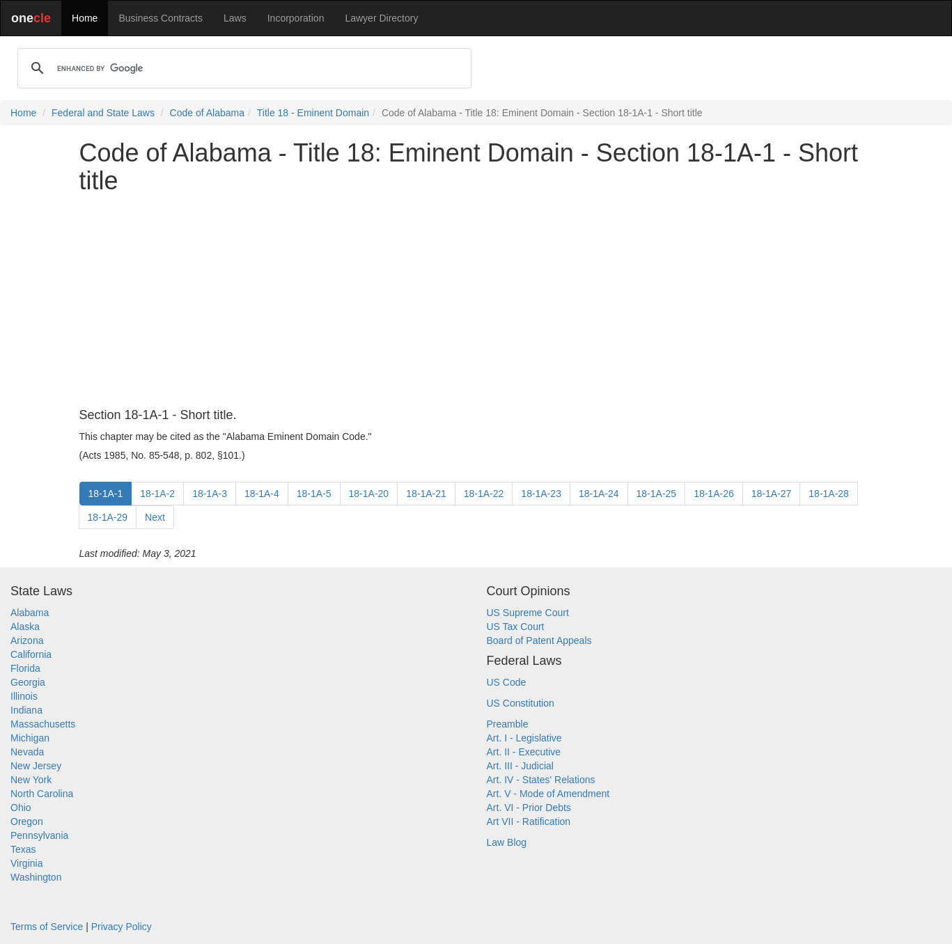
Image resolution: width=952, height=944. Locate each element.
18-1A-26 (714, 493)
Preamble (508, 724)
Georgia (27, 682)
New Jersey (35, 765)
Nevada (27, 751)
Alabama (29, 612)
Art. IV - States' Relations (541, 779)
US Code (506, 682)
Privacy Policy (121, 926)
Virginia (26, 863)
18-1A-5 (314, 493)
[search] (242, 68)
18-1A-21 (426, 493)
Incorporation (296, 18)
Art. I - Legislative (524, 738)
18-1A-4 (261, 493)
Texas (23, 849)
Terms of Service (46, 926)
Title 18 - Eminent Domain (313, 112)
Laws (235, 18)
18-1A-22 (484, 493)
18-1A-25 (657, 493)
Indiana (26, 710)
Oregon (26, 821)
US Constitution (520, 703)
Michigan (29, 738)
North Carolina (41, 793)
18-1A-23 (541, 493)
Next (155, 517)
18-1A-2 (157, 493)
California (31, 654)
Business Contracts (160, 18)
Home (84, 18)
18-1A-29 (108, 517)
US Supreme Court (528, 612)
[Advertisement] (476, 301)
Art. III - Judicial (520, 765)
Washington (35, 877)
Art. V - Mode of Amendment (548, 793)
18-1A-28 (829, 493)
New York (31, 779)
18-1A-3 (209, 493)
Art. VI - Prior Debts (529, 807)
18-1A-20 (369, 493)
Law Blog (507, 842)
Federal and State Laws (103, 112)
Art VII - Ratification (529, 821)
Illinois (24, 696)
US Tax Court (516, 626)
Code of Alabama (207, 112)
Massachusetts (42, 724)
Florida (25, 668)
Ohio (20, 807)
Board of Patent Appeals (539, 640)
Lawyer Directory (381, 18)
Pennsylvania (39, 835)
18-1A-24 (599, 493)
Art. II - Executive (524, 751)
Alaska (25, 626)
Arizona (26, 640)
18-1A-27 (771, 493)
